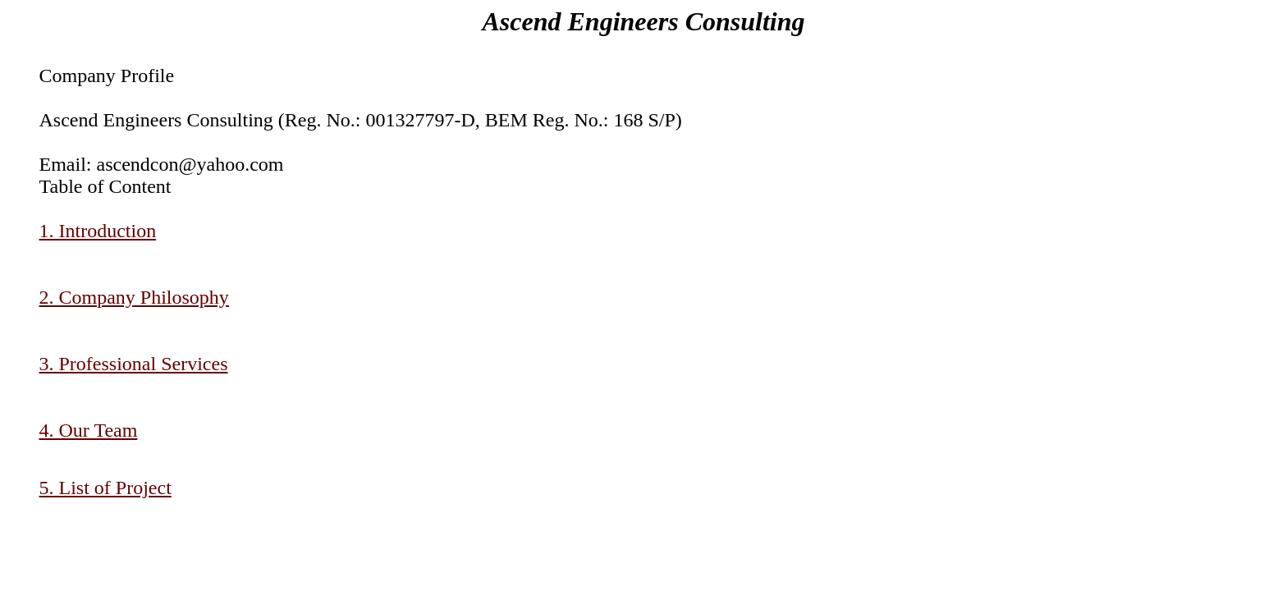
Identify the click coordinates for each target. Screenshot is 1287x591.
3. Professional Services (133, 363)
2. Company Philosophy (134, 297)
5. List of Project (105, 487)
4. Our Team (88, 430)
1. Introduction (98, 230)
